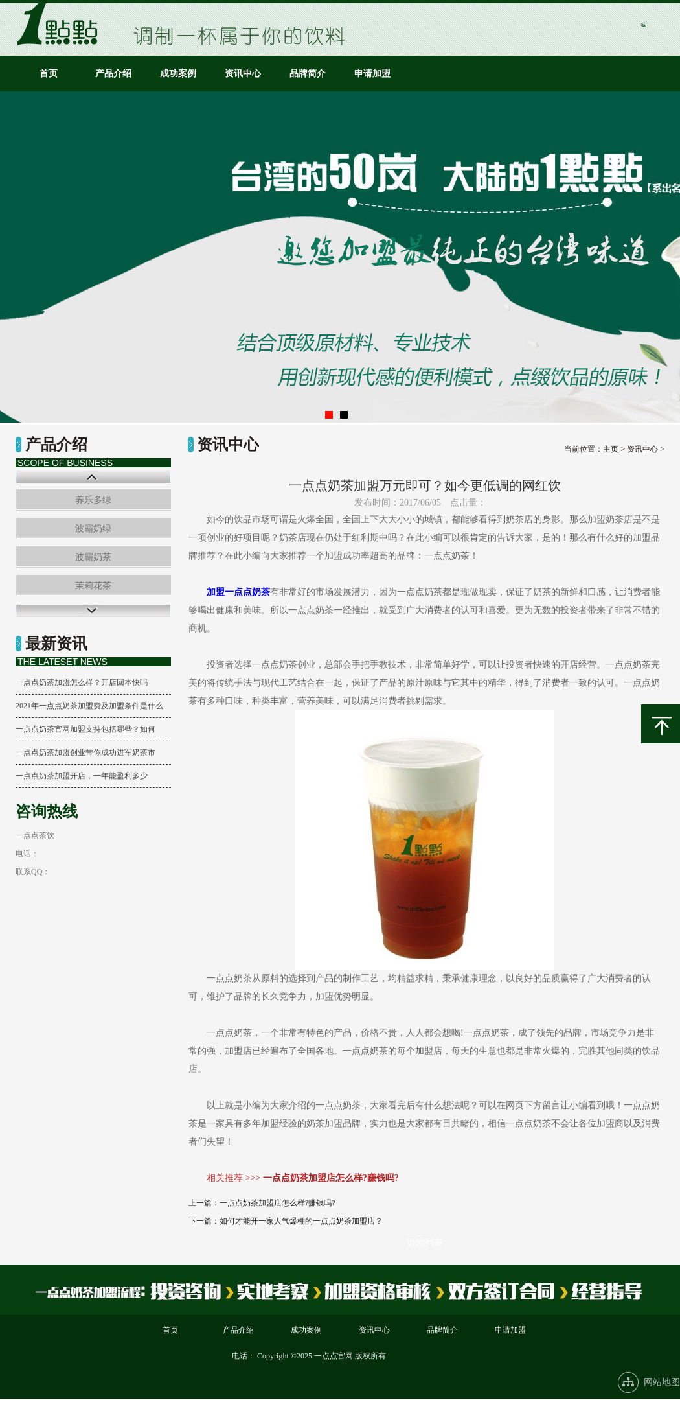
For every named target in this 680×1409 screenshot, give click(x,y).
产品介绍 (113, 73)
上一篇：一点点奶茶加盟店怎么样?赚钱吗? (261, 1202)
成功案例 (178, 73)
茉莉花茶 (93, 585)
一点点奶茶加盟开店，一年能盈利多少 (82, 775)
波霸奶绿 (93, 528)
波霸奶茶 (93, 557)
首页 (49, 73)
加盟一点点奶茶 (238, 592)
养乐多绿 (93, 500)
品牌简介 (307, 73)
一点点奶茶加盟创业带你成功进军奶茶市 (85, 752)
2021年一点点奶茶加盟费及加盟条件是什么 (89, 705)
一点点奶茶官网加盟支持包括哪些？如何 (85, 729)
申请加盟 (372, 73)
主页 (610, 449)
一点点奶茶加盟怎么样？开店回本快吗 (82, 682)
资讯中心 (243, 73)
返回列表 (425, 1243)
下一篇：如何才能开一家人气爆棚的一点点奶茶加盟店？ (285, 1221)
